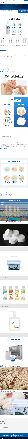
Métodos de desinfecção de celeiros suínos (6, 416)
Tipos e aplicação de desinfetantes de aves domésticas (7, 391)
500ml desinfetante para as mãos (3, 11)
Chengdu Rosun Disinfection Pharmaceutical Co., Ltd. (12, 435)
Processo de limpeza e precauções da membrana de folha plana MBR (10, 366)
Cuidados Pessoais (5, 10)
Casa (0, 10)
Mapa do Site (10, 436)
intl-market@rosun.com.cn (4, 427)
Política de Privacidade (15, 436)
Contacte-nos (3, 50)
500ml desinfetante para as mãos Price (23, 11)
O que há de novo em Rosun (14, 339)
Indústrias (2, 421)
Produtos (2, 10)
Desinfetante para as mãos (10, 10)
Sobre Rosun (2, 423)
